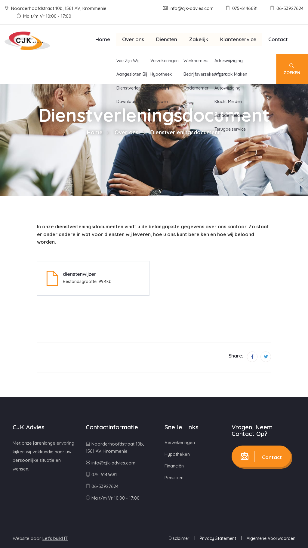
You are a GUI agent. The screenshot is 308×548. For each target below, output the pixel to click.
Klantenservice (238, 39)
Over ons (133, 39)
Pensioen (174, 477)
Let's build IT (55, 538)
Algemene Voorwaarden (271, 538)
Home (102, 39)
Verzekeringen (180, 442)
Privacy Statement (218, 538)
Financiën (174, 466)
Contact (278, 39)
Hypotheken (177, 454)
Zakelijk (198, 39)
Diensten (166, 39)
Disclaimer (179, 538)
